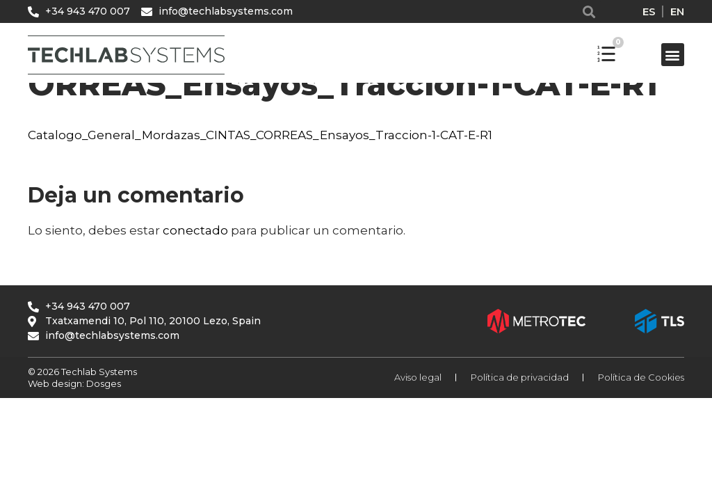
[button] (589, 11)
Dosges (102, 383)
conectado (195, 230)
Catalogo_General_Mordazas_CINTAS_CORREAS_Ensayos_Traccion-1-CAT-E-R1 (260, 135)
